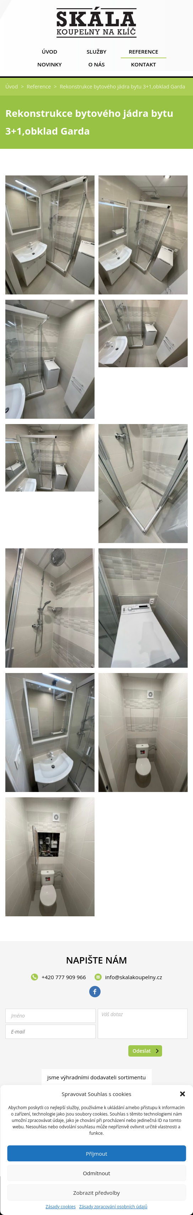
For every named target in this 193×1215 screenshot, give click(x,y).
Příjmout (96, 1153)
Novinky (49, 66)
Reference (143, 53)
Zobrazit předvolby (96, 1192)
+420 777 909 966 (64, 977)
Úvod (49, 53)
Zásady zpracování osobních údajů (113, 1207)
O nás (96, 66)
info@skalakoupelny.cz (133, 977)
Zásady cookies (60, 1207)
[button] (182, 1093)
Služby (96, 53)
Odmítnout (96, 1173)
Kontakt (143, 66)
